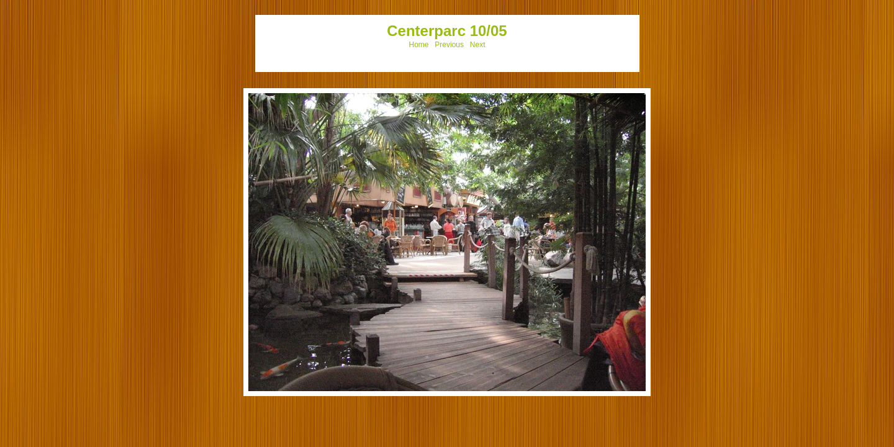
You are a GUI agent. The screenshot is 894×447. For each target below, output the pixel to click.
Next (477, 44)
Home (419, 44)
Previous (449, 44)
